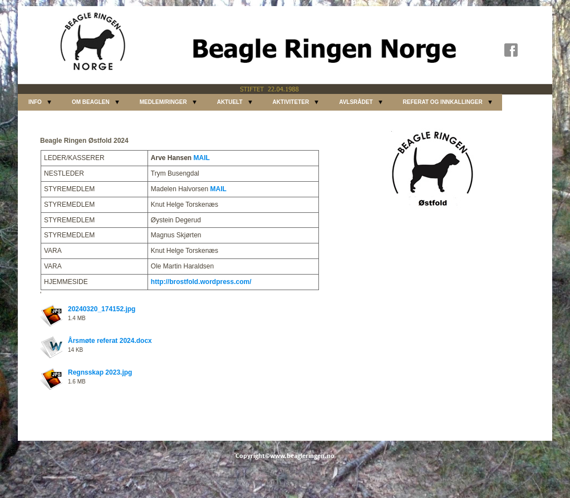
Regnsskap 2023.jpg (100, 372)
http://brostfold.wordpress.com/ (201, 282)
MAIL (202, 158)
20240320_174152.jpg (101, 309)
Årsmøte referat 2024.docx (110, 341)
